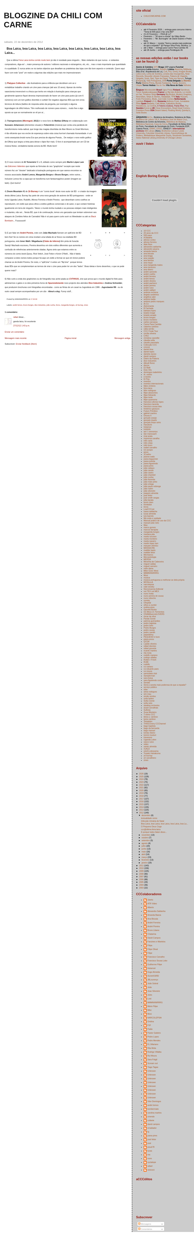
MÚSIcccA (148, 582)
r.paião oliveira (150, 644)
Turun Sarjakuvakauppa (146, 92)
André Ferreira (153, 922)
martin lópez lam (151, 543)
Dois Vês (148, 370)
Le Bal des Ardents (173, 92)
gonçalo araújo (150, 418)
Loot (149, 998)
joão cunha (50, 305)
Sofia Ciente (149, 701)
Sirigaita (139, 78)
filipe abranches (151, 393)
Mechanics (148, 555)
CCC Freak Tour (151, 331)
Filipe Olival (152, 949)
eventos (147, 381)
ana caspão (149, 258)
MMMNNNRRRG (151, 573)
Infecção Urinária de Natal (152, 821)
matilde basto (150, 550)
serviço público (150, 687)
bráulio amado (150, 315)
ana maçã (148, 262)
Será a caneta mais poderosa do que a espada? (165, 685)
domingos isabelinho (153, 372)
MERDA (147, 559)
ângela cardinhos (151, 294)
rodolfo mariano (150, 655)
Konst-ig (148, 108)
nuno (149, 1158)
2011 (141, 865)
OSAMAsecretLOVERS (154, 614)
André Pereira (26, 233)
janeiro (145, 862)
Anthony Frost (172, 101)
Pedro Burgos (150, 628)
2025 (141, 776)
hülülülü (147, 429)
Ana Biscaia (152, 919)
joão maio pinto (150, 482)
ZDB (164, 80)
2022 (141, 785)
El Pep (146, 379)
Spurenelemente (56, 283)
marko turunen (150, 536)
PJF (149, 1025)
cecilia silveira (150, 333)
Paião (150, 1029)
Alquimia (178, 69)
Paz (187, 106)
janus (146, 452)
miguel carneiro (150, 566)
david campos (150, 356)
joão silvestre (149, 491)
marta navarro (150, 541)
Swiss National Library (146, 138)
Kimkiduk (148, 504)
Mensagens (144, 1224)
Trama (175, 83)
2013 (141, 810)
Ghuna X (148, 415)
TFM (173, 96)
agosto (145, 843)
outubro (145, 837)
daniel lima (148, 349)
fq (148, 1132)
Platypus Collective (16, 83)
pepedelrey (148, 634)
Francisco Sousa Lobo (157, 960)
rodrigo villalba (150, 657)
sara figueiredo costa (153, 680)
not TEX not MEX (151, 591)
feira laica (148, 388)
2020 (141, 790)
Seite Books (141, 112)
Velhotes (187, 85)
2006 (141, 879)
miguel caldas (150, 564)
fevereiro (146, 860)
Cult (165, 71)
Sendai (147, 682)
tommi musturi (150, 735)
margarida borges (68, 305)
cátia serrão (149, 329)
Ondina (150, 1021)
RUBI (146, 662)
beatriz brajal (149, 313)
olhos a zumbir (150, 605)
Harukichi (148, 425)
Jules (149, 995)
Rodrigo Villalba (154, 1052)
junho (144, 849)
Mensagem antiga (122, 338)
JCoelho (147, 454)
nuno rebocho (150, 598)
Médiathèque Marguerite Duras (157, 135)
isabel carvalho (150, 447)
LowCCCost (149, 509)
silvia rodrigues (150, 692)
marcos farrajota (151, 529)
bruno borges (28, 305)
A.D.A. (154, 101)
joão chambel (150, 475)
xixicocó (150, 1170)
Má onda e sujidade (152, 518)
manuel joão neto (151, 523)
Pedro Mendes (153, 1040)
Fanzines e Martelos (156, 941)
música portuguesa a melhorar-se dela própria (164, 580)
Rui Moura (152, 1056)
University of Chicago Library (168, 138)
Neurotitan (140, 96)
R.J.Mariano (152, 1044)
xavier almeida (150, 746)
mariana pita (149, 534)
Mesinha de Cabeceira (153, 561)
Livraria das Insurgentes (173, 74)
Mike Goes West (151, 571)
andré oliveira (150, 281)
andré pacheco (150, 283)
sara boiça (148, 678)
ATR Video (152, 903)
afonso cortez (150, 240)
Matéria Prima (148, 83)
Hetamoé (151, 968)
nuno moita (148, 593)
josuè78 (150, 1147)
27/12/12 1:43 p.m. (21, 325)
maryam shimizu (151, 545)
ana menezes (150, 267)
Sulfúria (147, 710)
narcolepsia (149, 584)
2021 (141, 787)
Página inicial (70, 338)
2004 (141, 885)
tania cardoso (150, 719)
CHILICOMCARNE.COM (155, 16)
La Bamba (186, 80)
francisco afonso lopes (153, 402)
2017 (141, 799)
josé (149, 1143)
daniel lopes (149, 351)
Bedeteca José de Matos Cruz (173, 119)
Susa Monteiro (150, 712)
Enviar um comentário (14, 332)
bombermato (153, 1109)
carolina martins (154, 1113)
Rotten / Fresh (150, 660)
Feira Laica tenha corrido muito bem (34, 60)
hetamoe (147, 427)
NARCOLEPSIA (154, 1017)
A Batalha (148, 237)
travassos (148, 737)
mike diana (148, 568)
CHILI (146, 336)
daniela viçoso (150, 354)
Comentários (145, 1229)
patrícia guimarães (152, 621)
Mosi (146, 575)
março (145, 857)
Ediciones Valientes (16, 166)
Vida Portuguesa (153, 80)
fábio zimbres (150, 386)
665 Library (150, 131)
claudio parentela (151, 342)
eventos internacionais (153, 383)
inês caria (148, 440)
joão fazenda (149, 479)
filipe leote (148, 397)
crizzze (147, 347)
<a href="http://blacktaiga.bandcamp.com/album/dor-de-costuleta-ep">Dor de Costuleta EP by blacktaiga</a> (164, 159)
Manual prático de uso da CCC (157, 520)
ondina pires (149, 607)
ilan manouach (150, 434)
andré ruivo (149, 288)
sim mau (147, 694)
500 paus (148, 235)
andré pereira (150, 285)
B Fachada (148, 308)
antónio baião (150, 299)
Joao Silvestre (153, 991)
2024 (141, 779)
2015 (141, 804)
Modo (154, 99)
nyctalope (151, 1162)
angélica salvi (150, 297)
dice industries (40, 305)
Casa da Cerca (160, 124)
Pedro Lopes (153, 1037)
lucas (149, 1151)
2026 (141, 773)
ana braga (148, 256)
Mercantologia (150, 557)
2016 (141, 801)
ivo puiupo (148, 450)
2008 (141, 874)
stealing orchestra (151, 705)
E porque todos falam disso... (154, 832)
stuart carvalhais (151, 708)
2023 (141, 782)
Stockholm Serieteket (181, 135)
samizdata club (150, 673)
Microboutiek (150, 90)
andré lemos (17, 305)
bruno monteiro (150, 320)
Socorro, (182, 83)
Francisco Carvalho (156, 957)
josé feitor (148, 495)
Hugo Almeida (153, 972)
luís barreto (149, 516)
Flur (170, 71)
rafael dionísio (150, 646)
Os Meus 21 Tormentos (154, 612)
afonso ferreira (150, 242)
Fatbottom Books (173, 103)
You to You (161, 85)
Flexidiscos (141, 106)
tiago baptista (150, 726)
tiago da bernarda (151, 728)
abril (144, 854)
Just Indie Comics (166, 99)
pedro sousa (149, 630)
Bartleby (150, 103)
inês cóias (148, 443)
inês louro (148, 445)
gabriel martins (150, 413)
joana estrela (149, 461)
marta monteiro (150, 539)
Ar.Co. (150, 117)
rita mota (147, 653)
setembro (146, 840)
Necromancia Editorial (153, 589)
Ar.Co (146, 304)
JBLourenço (152, 979)
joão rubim (148, 488)
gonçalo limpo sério (152, 422)
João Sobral (152, 983)
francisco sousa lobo (153, 406)
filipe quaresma (150, 399)
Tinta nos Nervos (176, 78)
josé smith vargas (151, 498)
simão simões (150, 696)
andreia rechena (151, 292)
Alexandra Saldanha (156, 911)
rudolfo (147, 664)
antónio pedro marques (154, 301)
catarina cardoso (151, 326)
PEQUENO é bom (152, 637)
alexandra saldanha (152, 247)
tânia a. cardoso (151, 717)
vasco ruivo (149, 742)
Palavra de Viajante (178, 76)
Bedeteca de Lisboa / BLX (147, 119)
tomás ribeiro (149, 733)
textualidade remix (149, 818)
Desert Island (161, 110)
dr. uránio (148, 374)
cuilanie (150, 1120)
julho (144, 846)
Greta (175, 71)
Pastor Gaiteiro (154, 1033)
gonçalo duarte (150, 420)
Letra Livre (141, 74)
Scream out (152, 1063)
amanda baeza (150, 251)
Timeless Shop (149, 94)
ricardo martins (150, 650)
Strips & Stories (153, 96)
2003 (141, 888)
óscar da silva (150, 616)
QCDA (146, 641)
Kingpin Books (185, 71)
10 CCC (147, 231)
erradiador (151, 1128)
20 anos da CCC (151, 233)
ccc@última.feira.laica (150, 829)
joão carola (148, 470)
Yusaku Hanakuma (152, 753)
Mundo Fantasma (163, 83)
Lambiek (140, 101)
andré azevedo (150, 272)
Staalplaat (165, 96)
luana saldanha (150, 511)
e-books (147, 377)
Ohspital (147, 603)
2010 (141, 868)
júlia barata (148, 500)
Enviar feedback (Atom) (26, 344)
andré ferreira (150, 276)
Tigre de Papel (161, 78)
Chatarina (151, 934)
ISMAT (152, 128)
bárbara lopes (150, 310)
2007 (141, 876)
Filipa (149, 945)
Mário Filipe (152, 1006)
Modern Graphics (184, 94)
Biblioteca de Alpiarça (175, 122)
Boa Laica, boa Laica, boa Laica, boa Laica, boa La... (164, 824)
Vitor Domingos (154, 1101)
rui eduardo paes (151, 669)
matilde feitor (149, 552)
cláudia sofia (149, 340)
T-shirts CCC (149, 714)
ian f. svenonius (150, 431)
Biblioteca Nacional (144, 124)
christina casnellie (151, 338)
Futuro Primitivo (151, 411)
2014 (141, 807)
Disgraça (141, 80)
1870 (155, 67)
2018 (141, 796)
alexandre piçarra (151, 249)
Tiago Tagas (152, 1067)
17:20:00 (34, 299)
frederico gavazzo (151, 409)
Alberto (150, 907)
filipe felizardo (150, 395)
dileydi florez (149, 363)
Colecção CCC (150, 345)
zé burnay (79, 305)
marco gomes (150, 527)
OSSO (159, 128)
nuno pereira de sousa (153, 596)
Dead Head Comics (180, 108)
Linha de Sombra (154, 74)
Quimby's (186, 110)
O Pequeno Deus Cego (151, 826)
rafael (15, 317)
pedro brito (148, 625)
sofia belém (149, 698)
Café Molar (160, 103)
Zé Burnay (33, 191)
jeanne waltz (149, 456)
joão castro (148, 472)
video (146, 744)
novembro (146, 835)
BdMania (187, 69)
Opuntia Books (150, 609)
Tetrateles (148, 721)
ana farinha (149, 260)
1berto (150, 900)
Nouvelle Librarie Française (157, 76)
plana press (149, 639)
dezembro (146, 815)
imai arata (148, 436)
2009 (141, 871)
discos (146, 365)
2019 (141, 793)
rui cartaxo (148, 666)
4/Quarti (183, 96)
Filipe (149, 953)
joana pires (148, 466)
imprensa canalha (151, 438)
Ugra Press (167, 90)
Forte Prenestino (143, 99)
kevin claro (148, 502)
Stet (152, 78)
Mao (145, 525)
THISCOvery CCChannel (155, 723)
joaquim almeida (151, 493)
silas (146, 689)
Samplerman (149, 676)
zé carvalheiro (150, 758)
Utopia (139, 85)
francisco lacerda (151, 404)
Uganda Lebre (150, 739)
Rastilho (163, 69)
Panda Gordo (150, 619)
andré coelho (149, 274)
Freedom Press (143, 110)
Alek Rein (148, 244)
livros (58, 305)
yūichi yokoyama (151, 751)
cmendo (150, 1116)
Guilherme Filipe (154, 964)
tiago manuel (149, 730)
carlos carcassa (150, 322)
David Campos (153, 938)
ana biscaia (149, 253)
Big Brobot (170, 94)
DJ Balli (147, 367)
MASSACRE (149, 548)
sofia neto (148, 703)
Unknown (151, 1071)
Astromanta (149, 306)
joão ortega (149, 484)
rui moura (148, 671)
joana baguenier (151, 459)
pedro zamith (149, 632)
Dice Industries (95, 283)
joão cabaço (149, 468)
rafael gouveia (150, 648)
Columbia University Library (158, 133)
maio (144, 851)
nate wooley (149, 587)
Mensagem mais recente (16, 338)
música (147, 577)
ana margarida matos (153, 265)
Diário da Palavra (151, 358)
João (149, 987)
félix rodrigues (150, 390)
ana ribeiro (148, 269)
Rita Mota (151, 1048)
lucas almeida (150, 514)
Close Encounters (163, 108)
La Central (151, 106)
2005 (141, 882)
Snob (146, 78)
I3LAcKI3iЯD (153, 976)
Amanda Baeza (154, 915)
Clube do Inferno (51, 241)
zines (86, 305)
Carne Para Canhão (152, 324)
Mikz (149, 1010)
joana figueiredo (151, 463)
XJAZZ (147, 749)
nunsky (147, 600)
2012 (141, 812)
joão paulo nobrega (152, 486)
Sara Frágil (152, 1059)
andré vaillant (150, 290)
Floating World (174, 110)
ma (148, 1154)
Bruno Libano (153, 930)
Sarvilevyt (185, 90)
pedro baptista (150, 623)
